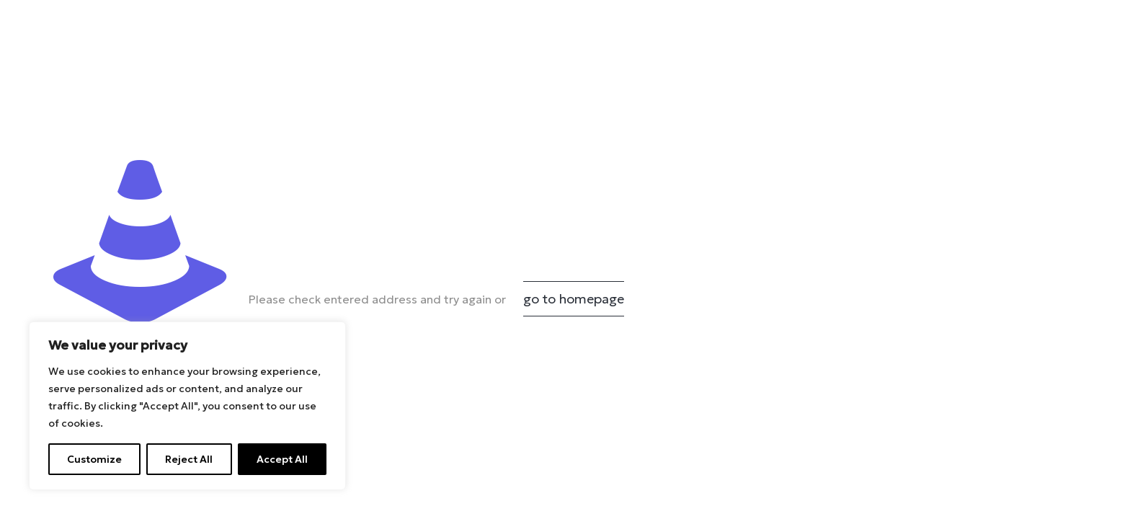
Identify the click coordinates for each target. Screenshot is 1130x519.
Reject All (189, 459)
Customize (94, 459)
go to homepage (573, 298)
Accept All (282, 459)
